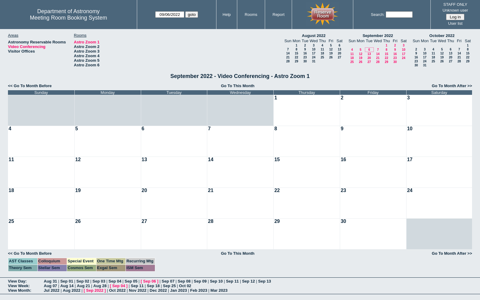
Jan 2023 (178, 290)
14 (288, 53)
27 (339, 57)
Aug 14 (66, 285)
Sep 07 (168, 281)
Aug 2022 (72, 290)
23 (305, 57)
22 (296, 57)
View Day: (17, 281)
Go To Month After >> (452, 85)
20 (339, 53)
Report (278, 14)
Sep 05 (131, 281)
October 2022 (442, 35)
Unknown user (455, 10)
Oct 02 (185, 285)
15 (296, 53)
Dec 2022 (158, 290)
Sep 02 (82, 281)
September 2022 (377, 35)
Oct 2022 (117, 290)
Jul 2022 (51, 290)
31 (313, 61)
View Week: (19, 285)
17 (313, 53)
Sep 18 (153, 285)
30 (305, 61)
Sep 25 (169, 285)
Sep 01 (66, 281)
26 (330, 57)
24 (313, 57)
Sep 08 (184, 281)
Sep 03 (98, 281)
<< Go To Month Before (30, 85)
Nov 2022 (137, 290)
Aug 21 (83, 285)
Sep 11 (232, 281)
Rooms (251, 14)
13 (339, 49)
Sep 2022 (94, 290)
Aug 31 (50, 281)
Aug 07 (50, 285)
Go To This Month (238, 85)
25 (322, 57)
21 (288, 57)
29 (296, 61)
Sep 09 (200, 281)
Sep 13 (264, 281)
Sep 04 (115, 281)
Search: (378, 14)
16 (305, 53)
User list (455, 23)
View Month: (19, 290)
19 (330, 53)
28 (288, 61)
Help (227, 14)
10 (313, 49)
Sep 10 (216, 281)
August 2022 (313, 35)
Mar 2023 (219, 290)
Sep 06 (149, 281)
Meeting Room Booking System (68, 18)
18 (322, 53)
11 (322, 49)
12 (330, 49)
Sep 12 (248, 281)
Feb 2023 (198, 290)
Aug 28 (100, 285)
